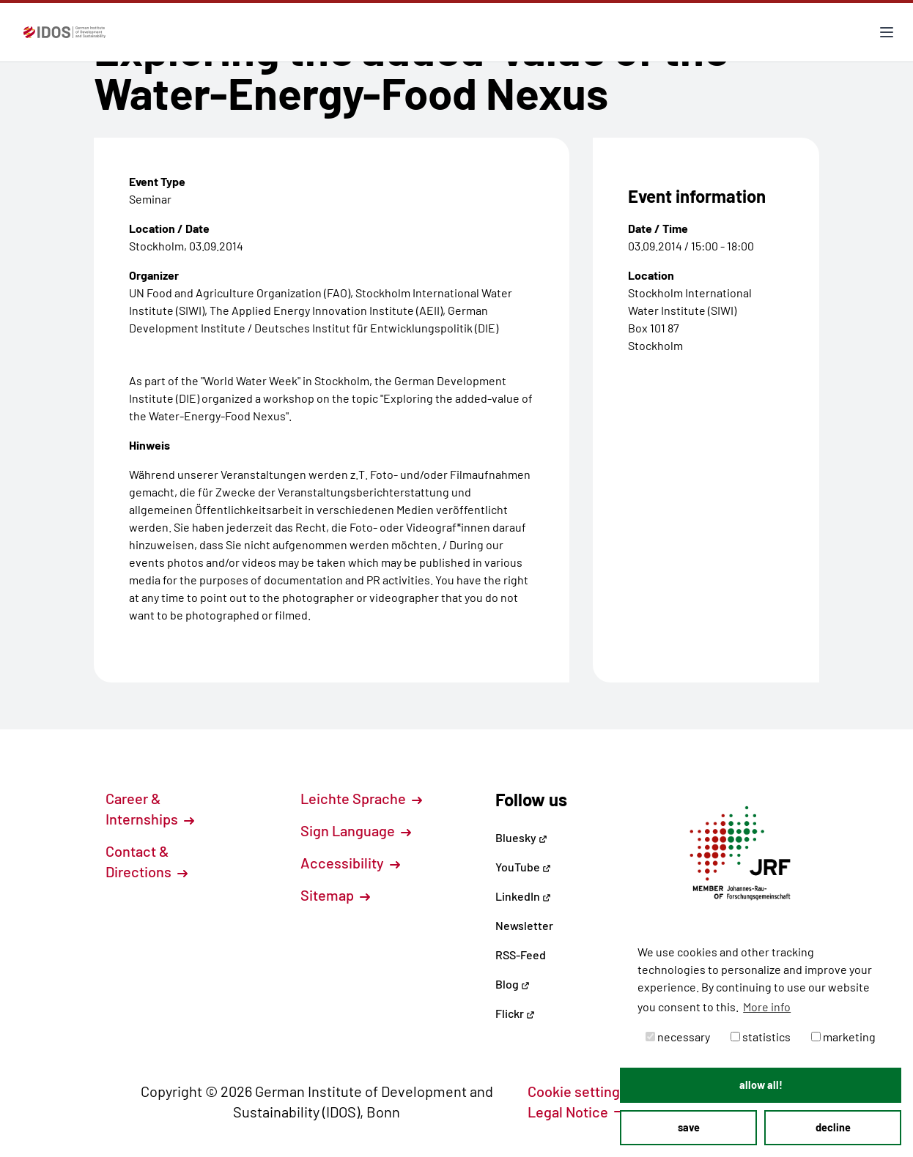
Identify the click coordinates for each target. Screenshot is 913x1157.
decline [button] (833, 1127)
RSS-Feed (520, 954)
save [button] (689, 1127)
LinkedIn (523, 896)
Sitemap (335, 895)
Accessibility (350, 862)
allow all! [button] (761, 1085)
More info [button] (767, 1006)
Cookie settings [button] (585, 1091)
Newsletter (524, 925)
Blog (512, 984)
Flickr (515, 1013)
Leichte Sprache (361, 798)
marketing (843, 1036)
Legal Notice (576, 1111)
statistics (761, 1036)
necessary (678, 1036)
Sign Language (355, 830)
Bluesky (521, 837)
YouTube (523, 867)
